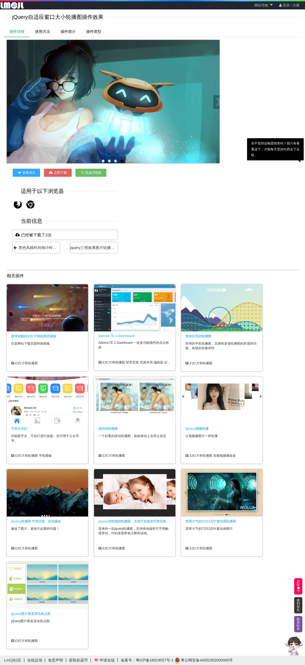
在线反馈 (34, 660)
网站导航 (263, 5)
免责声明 (55, 660)
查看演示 (27, 173)
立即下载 (58, 173)
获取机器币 (78, 660)
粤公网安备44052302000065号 (204, 660)
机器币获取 (91, 173)
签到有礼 (298, 605)
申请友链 (104, 660)
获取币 (298, 586)
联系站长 (298, 624)
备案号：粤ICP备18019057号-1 (147, 660)
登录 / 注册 (289, 5)
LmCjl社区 (12, 660)
